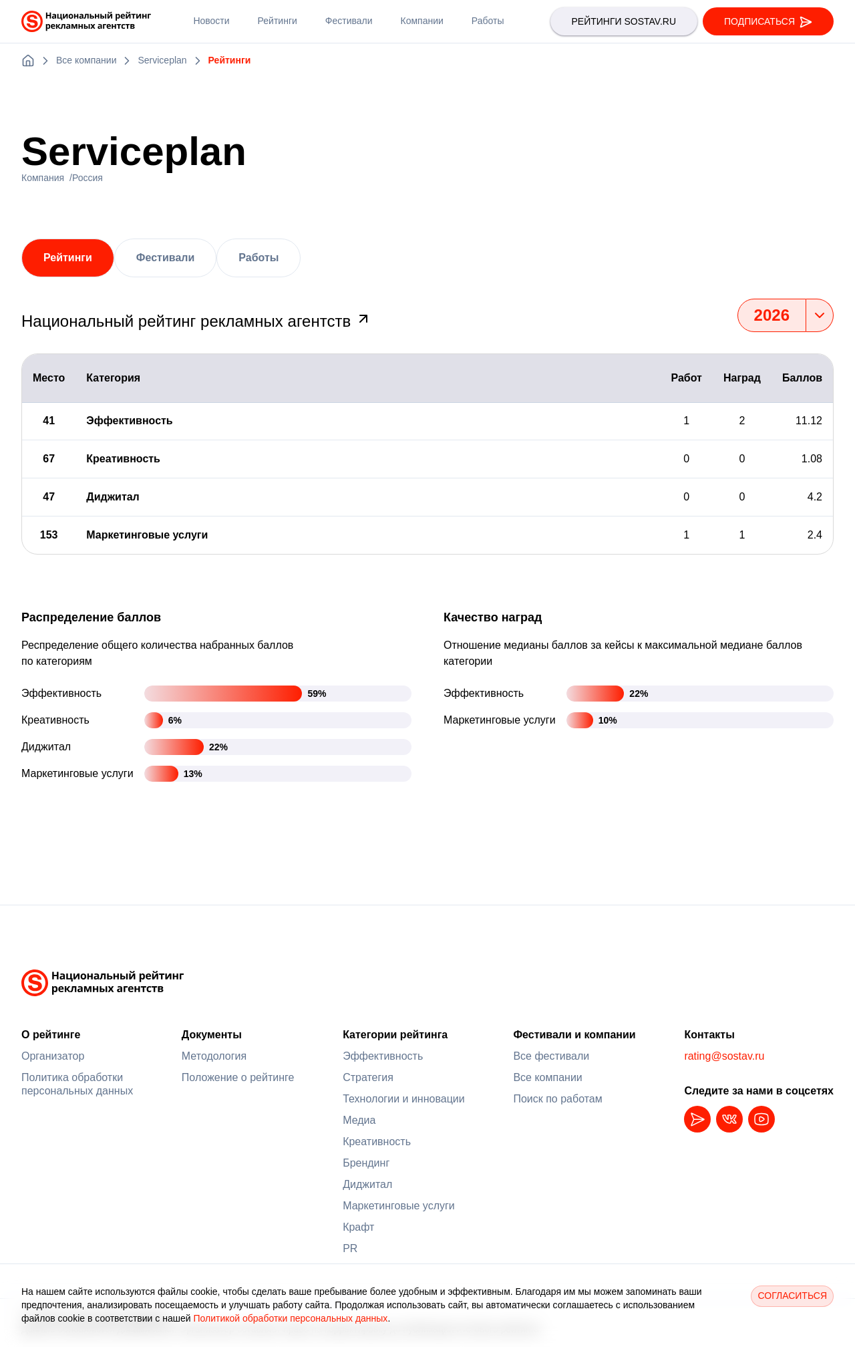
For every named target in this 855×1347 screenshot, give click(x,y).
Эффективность (383, 1056)
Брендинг (366, 1163)
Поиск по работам (557, 1098)
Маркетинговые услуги (399, 1205)
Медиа (359, 1120)
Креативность (377, 1141)
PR (350, 1248)
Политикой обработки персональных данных (290, 1318)
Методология (214, 1056)
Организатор (52, 1056)
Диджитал (367, 1184)
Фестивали (165, 257)
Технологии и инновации (404, 1098)
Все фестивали (551, 1056)
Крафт (358, 1227)
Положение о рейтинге (238, 1077)
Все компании (547, 1077)
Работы (258, 257)
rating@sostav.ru (724, 1056)
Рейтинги (67, 257)
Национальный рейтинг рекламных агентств (196, 321)
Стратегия (368, 1077)
